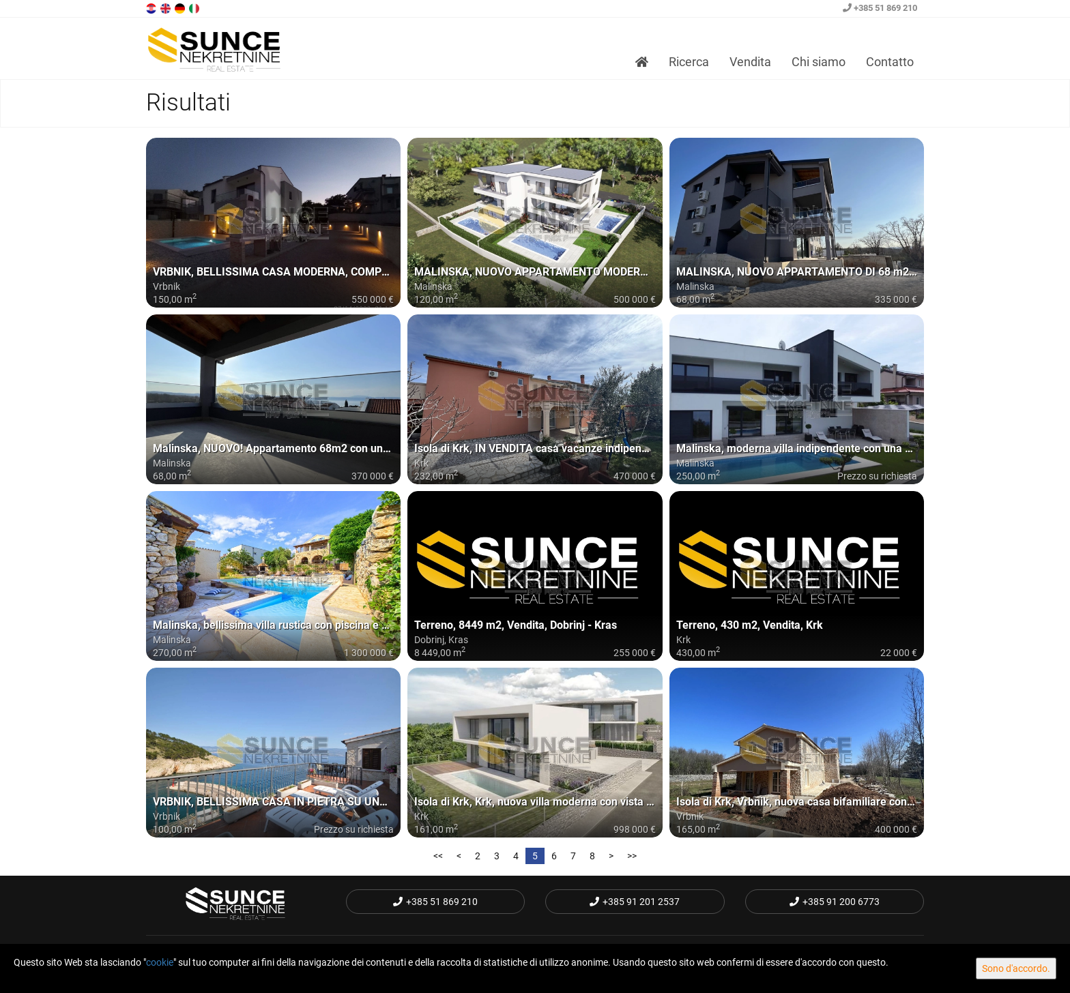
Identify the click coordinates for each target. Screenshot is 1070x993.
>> (632, 855)
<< (438, 855)
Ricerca (689, 62)
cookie (159, 962)
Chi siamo (818, 62)
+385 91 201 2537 (635, 901)
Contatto (890, 62)
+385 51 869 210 (880, 8)
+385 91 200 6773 (835, 901)
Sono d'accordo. (1016, 968)
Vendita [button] (750, 62)
